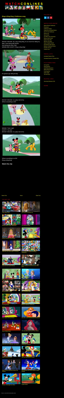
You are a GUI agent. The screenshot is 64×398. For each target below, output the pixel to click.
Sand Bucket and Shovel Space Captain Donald (31, 370)
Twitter (45, 18)
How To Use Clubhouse (49, 31)
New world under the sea (31, 279)
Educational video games (49, 44)
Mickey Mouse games (48, 69)
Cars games (46, 64)
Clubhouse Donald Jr (31, 344)
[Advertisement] (21, 179)
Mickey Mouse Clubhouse (49, 25)
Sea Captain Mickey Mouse (11, 317)
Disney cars (46, 33)
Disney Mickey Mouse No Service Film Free (31, 265)
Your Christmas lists (31, 291)
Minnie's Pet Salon (48, 41)
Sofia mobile (46, 72)
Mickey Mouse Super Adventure (11, 225)
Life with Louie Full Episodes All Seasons (31, 317)
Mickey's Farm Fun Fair (11, 279)
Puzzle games (47, 71)
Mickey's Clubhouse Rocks (50, 46)
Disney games (47, 66)
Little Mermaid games (48, 68)
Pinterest (51, 18)
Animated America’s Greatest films (51, 58)
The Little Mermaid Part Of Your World (31, 330)
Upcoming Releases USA (49, 81)
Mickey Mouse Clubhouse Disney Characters (31, 251)
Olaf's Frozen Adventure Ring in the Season (11, 370)
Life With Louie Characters (49, 36)
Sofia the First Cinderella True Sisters (11, 343)
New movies (46, 35)
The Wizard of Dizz (31, 225)
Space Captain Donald (49, 42)
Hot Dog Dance (11, 304)
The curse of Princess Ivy (31, 212)
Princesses (46, 27)
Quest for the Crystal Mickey (11, 265)
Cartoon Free (47, 49)
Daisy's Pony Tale (48, 39)
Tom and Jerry (47, 74)
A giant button (31, 384)
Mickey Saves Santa (48, 38)
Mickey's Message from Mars (11, 384)
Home (21, 195)
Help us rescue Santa (11, 357)
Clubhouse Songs (48, 28)
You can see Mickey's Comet (31, 357)
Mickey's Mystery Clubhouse (31, 304)
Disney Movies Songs (11, 291)
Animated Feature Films (49, 56)
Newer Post (4, 195)
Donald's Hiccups (47, 47)
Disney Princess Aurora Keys (11, 238)
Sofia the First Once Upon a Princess (11, 251)
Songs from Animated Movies (50, 30)
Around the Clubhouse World (31, 238)
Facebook (48, 18)
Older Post (38, 195)
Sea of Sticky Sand (11, 331)
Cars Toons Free (11, 212)
